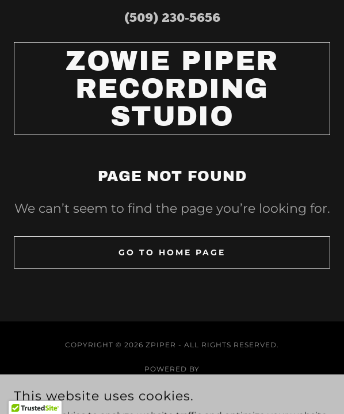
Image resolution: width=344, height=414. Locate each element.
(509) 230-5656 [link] (172, 18)
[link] (172, 88)
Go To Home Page (172, 252)
